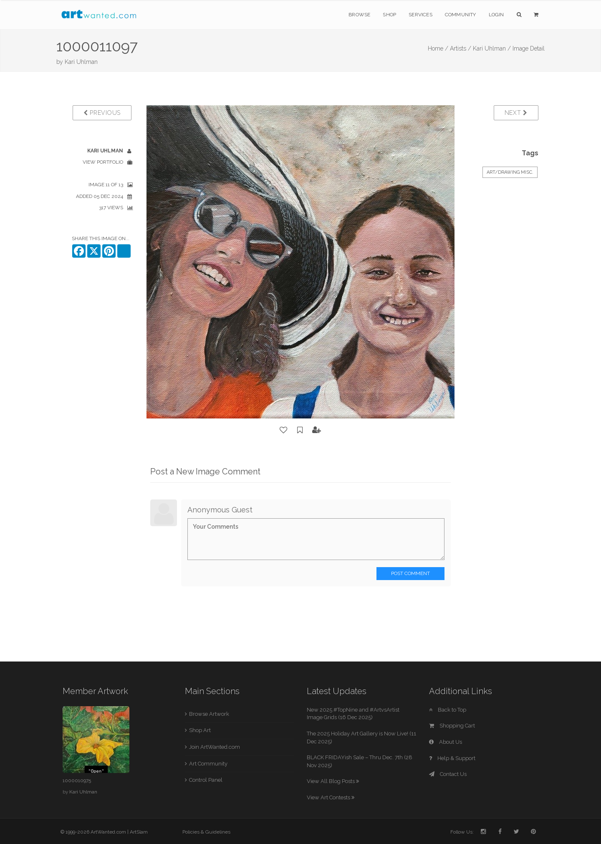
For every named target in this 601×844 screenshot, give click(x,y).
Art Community (208, 763)
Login (496, 15)
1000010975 (77, 780)
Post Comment (410, 573)
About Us (445, 742)
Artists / (460, 48)
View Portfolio (103, 162)
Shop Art (200, 730)
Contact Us (448, 774)
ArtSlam (139, 832)
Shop (389, 15)
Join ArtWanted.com (214, 747)
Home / (438, 48)
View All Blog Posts (333, 781)
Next (516, 112)
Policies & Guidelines (206, 832)
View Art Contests (330, 797)
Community (460, 15)
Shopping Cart (452, 725)
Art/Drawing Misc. (510, 172)
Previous (102, 112)
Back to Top (447, 710)
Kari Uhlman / (492, 48)
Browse (359, 15)
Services (420, 15)
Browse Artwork (209, 714)
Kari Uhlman (81, 61)
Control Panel (205, 780)
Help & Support (452, 758)
